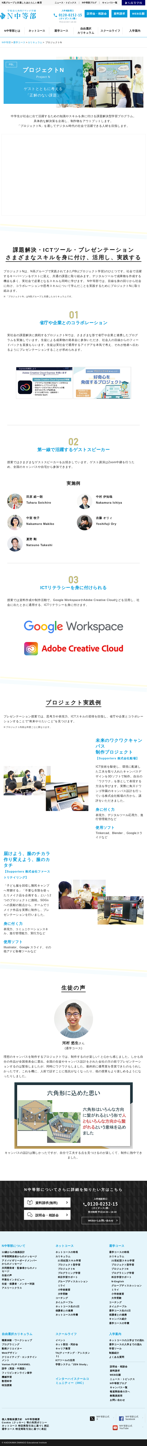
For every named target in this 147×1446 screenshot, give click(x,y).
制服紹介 (114, 1353)
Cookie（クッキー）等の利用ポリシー (24, 1422)
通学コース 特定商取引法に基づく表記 (24, 1429)
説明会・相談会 (97, 13)
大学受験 (63, 1294)
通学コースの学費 (119, 1323)
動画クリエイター (12, 1348)
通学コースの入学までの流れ (101, 25)
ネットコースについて (22, 25)
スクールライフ (66, 1334)
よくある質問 (116, 1357)
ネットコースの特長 (55, 25)
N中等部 (6, 42)
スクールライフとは (36, 25)
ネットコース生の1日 (68, 1306)
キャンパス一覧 (109, 3)
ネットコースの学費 (67, 1314)
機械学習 (7, 1377)
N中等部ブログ (89, 3)
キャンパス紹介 (118, 1319)
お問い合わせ (117, 1400)
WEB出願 (138, 13)
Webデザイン (26, 25)
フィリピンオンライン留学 (17, 1373)
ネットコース (65, 1245)
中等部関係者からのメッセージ (19, 1256)
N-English (117, 1281)
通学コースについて (23, 25)
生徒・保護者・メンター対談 (18, 1283)
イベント (62, 25)
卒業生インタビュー (110, 25)
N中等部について (13, 1245)
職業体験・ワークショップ (17, 1340)
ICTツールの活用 (65, 1360)
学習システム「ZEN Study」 (72, 1364)
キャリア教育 (115, 25)
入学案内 (115, 1334)
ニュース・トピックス (65, 3)
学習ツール (134, 25)
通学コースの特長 (54, 25)
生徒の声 (85, 25)
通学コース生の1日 (120, 1310)
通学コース (19, 42)
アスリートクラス (12, 1288)
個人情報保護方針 (12, 1419)
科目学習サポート (68, 1277)
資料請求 (119, 13)
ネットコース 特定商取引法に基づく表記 (25, 1425)
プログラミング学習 (69, 1273)
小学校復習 (64, 1289)
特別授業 (7, 1385)
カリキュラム (84, 25)
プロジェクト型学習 (69, 1264)
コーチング (106, 25)
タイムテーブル (129, 25)
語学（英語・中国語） (14, 1368)
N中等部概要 (32, 1419)
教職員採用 (116, 1395)
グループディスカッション (73, 1281)
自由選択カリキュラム (17, 1334)
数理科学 (7, 1381)
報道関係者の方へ (120, 1391)
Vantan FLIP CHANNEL (113, 25)
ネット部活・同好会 (86, 25)
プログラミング (10, 1344)
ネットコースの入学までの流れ (55, 25)
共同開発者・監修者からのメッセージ (48, 25)
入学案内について (17, 25)
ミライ (61, 1285)
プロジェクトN (66, 1268)
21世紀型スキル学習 (69, 1260)
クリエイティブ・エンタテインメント (66, 25)
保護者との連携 (64, 1310)
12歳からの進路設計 (13, 1252)
